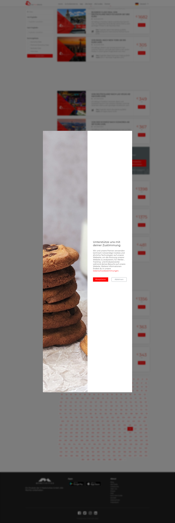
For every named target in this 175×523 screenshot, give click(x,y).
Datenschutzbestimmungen (105, 271)
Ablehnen (119, 279)
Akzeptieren (100, 279)
